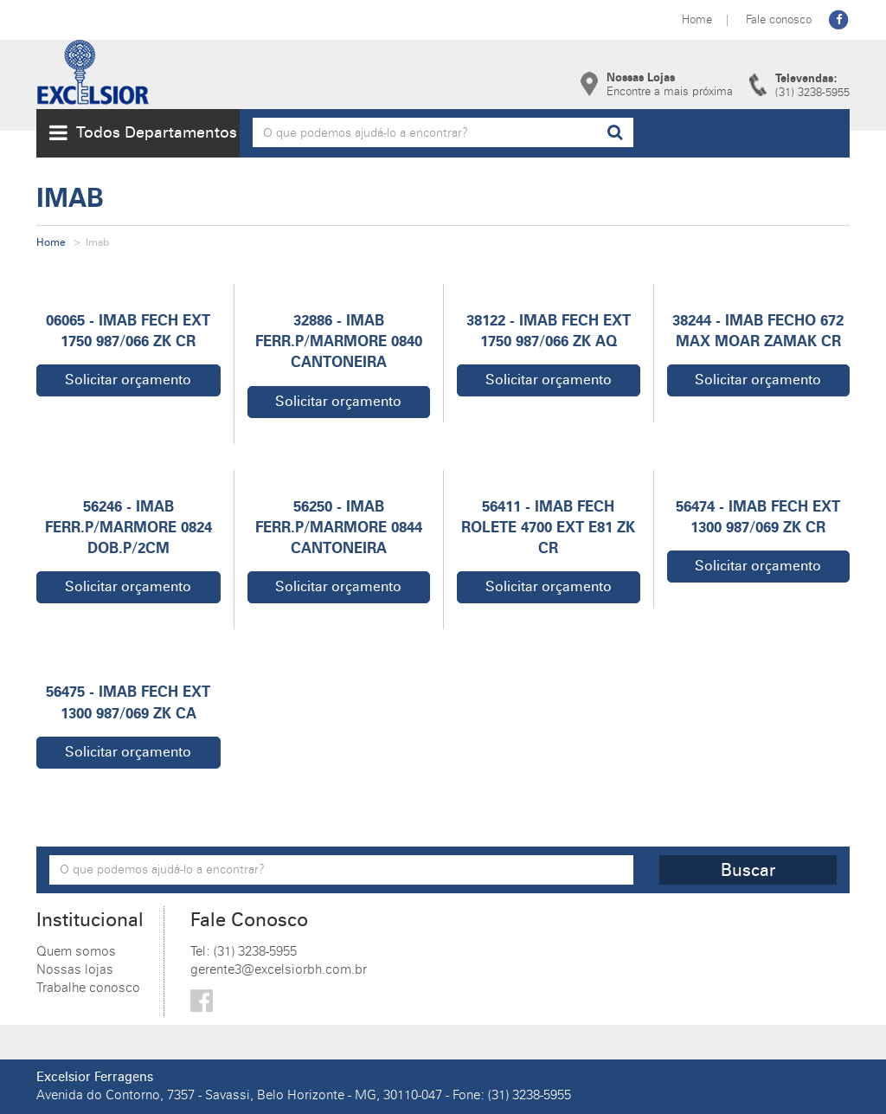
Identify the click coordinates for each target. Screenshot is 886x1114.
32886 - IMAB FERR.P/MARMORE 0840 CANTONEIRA (338, 341)
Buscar (748, 870)
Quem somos (76, 951)
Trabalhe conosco (88, 987)
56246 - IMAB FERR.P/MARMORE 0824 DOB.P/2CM (128, 527)
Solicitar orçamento (128, 379)
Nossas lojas (74, 969)
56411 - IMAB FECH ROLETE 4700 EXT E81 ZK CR (548, 527)
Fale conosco (779, 19)
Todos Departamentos (143, 132)
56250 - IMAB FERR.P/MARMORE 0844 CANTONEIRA (338, 527)
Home (697, 19)
